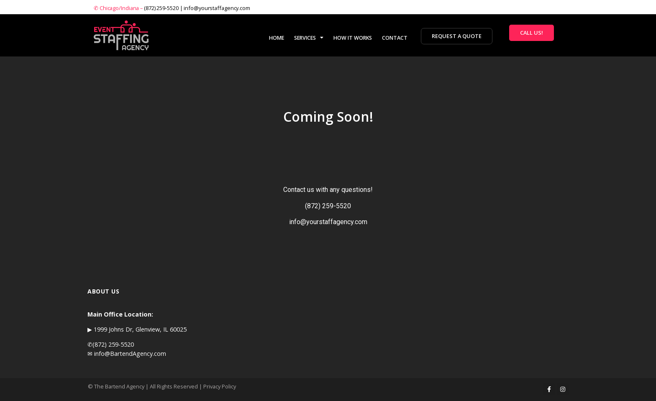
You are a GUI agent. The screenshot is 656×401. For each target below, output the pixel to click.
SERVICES (308, 37)
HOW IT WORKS (352, 37)
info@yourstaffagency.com (217, 8)
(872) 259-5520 (161, 8)
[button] (456, 36)
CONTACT (394, 37)
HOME (276, 37)
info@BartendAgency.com (130, 354)
